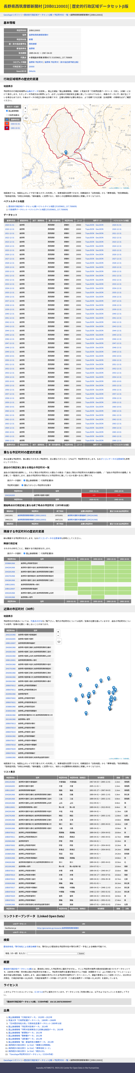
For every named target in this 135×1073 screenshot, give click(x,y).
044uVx (32, 71)
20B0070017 (10, 887)
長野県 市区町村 (36, 62)
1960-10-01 (9, 406)
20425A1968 (10, 567)
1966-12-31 (9, 440)
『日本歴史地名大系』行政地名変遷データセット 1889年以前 (34, 1023)
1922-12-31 (9, 237)
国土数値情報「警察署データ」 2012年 (25, 1035)
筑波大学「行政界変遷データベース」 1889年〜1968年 (32, 1020)
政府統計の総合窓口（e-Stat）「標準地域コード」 (30, 1048)
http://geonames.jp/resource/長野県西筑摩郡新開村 (58, 928)
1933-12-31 (9, 284)
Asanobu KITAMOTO (45, 1067)
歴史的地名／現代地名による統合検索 (20, 946)
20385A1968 (10, 858)
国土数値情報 (12, 111)
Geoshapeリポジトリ (13, 14)
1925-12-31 (9, 250)
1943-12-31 (9, 326)
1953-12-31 (9, 372)
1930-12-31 (9, 271)
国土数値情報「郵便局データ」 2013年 (25, 1032)
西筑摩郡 (33, 43)
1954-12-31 (9, 377)
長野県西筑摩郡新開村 (38, 34)
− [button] (25, 111)
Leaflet (111, 188)
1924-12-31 (9, 246)
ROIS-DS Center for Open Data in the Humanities (77, 1067)
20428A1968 (10, 580)
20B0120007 (10, 588)
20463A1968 (10, 862)
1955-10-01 (9, 381)
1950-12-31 (9, 360)
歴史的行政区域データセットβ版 (38, 14)
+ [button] (25, 108)
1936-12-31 (9, 296)
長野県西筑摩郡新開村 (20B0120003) (32, 515)
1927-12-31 (9, 258)
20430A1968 (10, 828)
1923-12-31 (9, 241)
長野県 (32, 48)
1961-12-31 (9, 415)
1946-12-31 (9, 339)
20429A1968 (10, 819)
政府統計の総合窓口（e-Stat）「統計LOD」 (27, 1051)
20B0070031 (10, 900)
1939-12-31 (9, 309)
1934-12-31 (9, 288)
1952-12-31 (9, 368)
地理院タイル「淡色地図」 (122, 188)
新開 (31, 39)
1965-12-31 (9, 436)
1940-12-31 (9, 313)
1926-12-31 (9, 254)
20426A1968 (10, 571)
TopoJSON (89, 225)
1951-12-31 (9, 364)
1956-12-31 (9, 389)
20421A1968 (10, 781)
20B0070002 (10, 845)
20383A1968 (10, 883)
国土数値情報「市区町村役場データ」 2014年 (28, 1026)
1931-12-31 (9, 275)
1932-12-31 (9, 279)
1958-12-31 (9, 398)
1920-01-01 (9, 225)
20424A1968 (10, 824)
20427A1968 (10, 576)
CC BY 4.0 (38, 991)
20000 (31, 66)
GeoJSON (99, 225)
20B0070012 (10, 832)
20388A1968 (10, 563)
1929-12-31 (9, 267)
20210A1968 (10, 597)
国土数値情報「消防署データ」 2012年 (25, 1038)
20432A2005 (10, 495)
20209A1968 (10, 841)
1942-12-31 (9, 322)
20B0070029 (10, 896)
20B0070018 (10, 891)
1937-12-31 (9, 301)
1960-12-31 (9, 411)
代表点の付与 (36, 621)
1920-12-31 (9, 229)
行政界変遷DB (12, 115)
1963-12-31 (9, 423)
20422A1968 (10, 593)
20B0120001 (10, 584)
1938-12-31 (9, 305)
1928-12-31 (9, 263)
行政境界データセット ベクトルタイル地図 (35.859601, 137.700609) (38, 209)
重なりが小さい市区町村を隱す (36, 485)
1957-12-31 (9, 394)
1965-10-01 (9, 432)
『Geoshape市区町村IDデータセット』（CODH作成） (31, 1054)
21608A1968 (10, 904)
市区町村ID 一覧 (61, 14)
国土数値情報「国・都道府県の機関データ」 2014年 (31, 1041)
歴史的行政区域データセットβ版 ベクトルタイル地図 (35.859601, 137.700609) (42, 206)
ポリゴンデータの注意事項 (112, 458)
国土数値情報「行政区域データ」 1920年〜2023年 (30, 1017)
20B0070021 (10, 849)
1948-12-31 (9, 347)
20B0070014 (10, 874)
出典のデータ (32, 91)
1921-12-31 (9, 233)
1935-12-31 (9, 292)
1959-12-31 (9, 402)
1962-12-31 (9, 419)
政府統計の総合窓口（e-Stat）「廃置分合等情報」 (30, 1044)
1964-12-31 (9, 427)
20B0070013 (10, 870)
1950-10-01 (9, 356)
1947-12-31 (9, 343)
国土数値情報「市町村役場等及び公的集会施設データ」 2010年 (35, 1029)
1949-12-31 (9, 351)
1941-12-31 (9, 318)
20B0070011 (10, 836)
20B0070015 (10, 879)
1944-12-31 (9, 330)
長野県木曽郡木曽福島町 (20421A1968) (83, 515)
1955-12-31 (9, 385)
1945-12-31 (9, 334)
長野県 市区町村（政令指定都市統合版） (62, 62)
